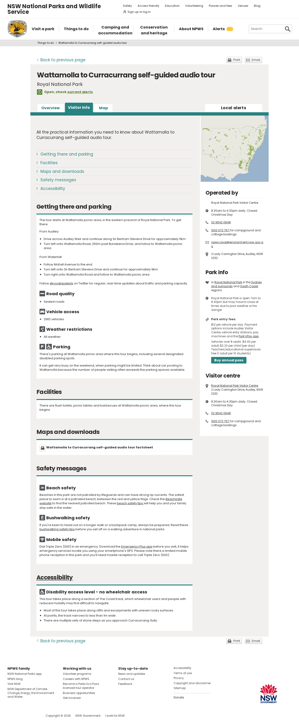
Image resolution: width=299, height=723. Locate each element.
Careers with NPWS (76, 679)
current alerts (80, 92)
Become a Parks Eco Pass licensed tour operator (81, 686)
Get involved (72, 698)
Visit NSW (14, 684)
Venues (243, 6)
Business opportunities (79, 693)
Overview (50, 108)
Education (172, 6)
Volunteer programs (77, 674)
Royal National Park (228, 282)
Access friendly (148, 6)
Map (103, 108)
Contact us (126, 679)
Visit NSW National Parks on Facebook (11, 715)
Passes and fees (220, 6)
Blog (257, 6)
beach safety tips (130, 503)
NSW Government (87, 716)
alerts (233, 108)
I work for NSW (115, 716)
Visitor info (79, 107)
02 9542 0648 (221, 222)
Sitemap (180, 688)
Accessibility (52, 188)
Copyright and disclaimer (192, 683)
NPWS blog (15, 679)
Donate (179, 697)
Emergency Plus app (137, 546)
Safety (127, 6)
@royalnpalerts (61, 283)
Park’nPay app (248, 336)
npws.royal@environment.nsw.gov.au (237, 244)
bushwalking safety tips (57, 529)
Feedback (125, 684)
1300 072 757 (220, 230)
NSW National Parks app (24, 674)
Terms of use (183, 673)
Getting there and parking (66, 154)
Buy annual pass (228, 360)
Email (256, 60)
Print (236, 60)
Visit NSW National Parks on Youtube (32, 715)
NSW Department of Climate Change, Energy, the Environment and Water (30, 693)
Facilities (49, 163)
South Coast (249, 286)
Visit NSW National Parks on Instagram (22, 715)
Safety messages (58, 180)
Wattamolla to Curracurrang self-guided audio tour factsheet (99, 447)
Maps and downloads (62, 171)
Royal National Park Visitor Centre (234, 386)
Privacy (179, 678)
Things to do (45, 43)
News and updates (131, 674)
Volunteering (194, 6)
